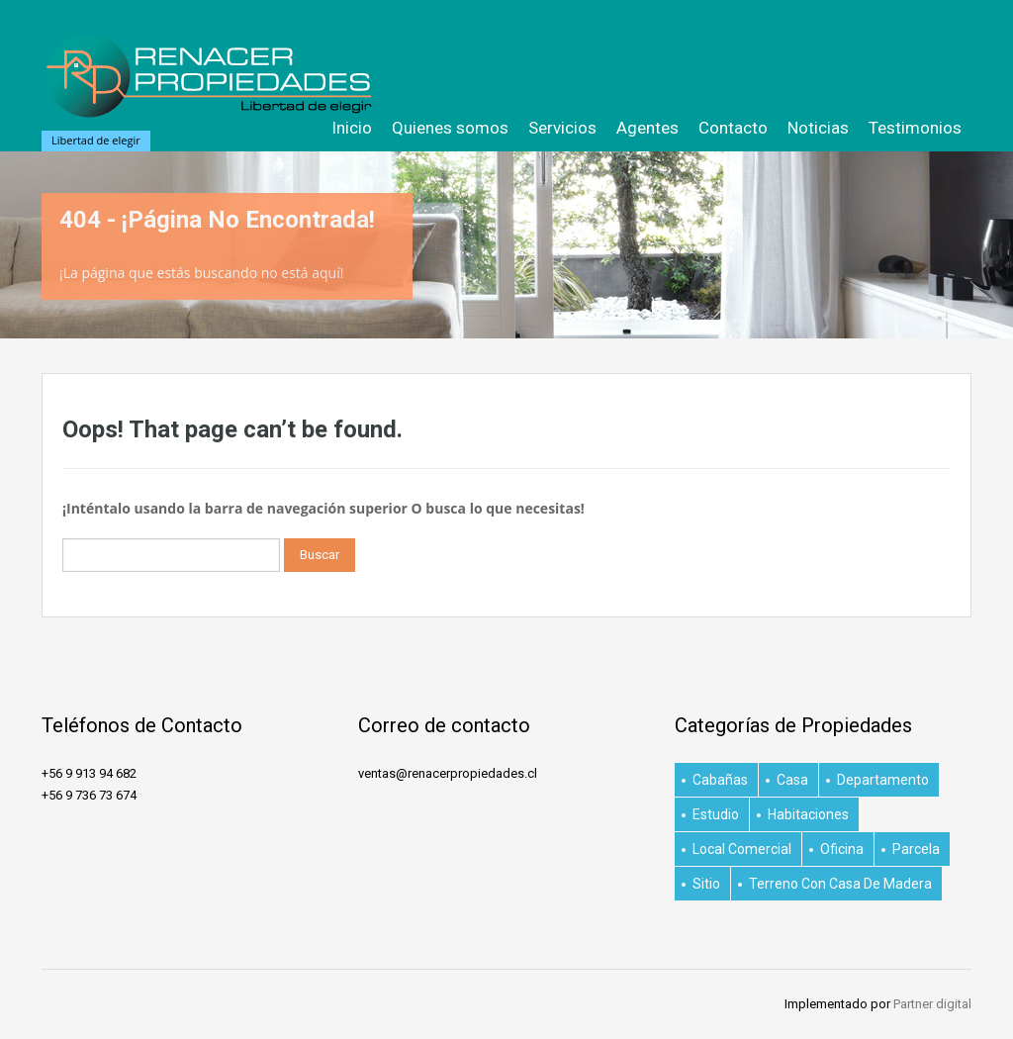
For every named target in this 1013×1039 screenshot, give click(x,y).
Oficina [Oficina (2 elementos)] (842, 849)
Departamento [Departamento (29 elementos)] (883, 780)
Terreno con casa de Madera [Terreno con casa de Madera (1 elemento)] (840, 884)
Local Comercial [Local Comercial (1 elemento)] (741, 849)
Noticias (818, 128)
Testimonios (915, 128)
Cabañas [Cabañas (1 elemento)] (720, 780)
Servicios (562, 128)
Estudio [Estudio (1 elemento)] (715, 814)
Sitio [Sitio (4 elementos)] (706, 884)
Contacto (733, 128)
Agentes (647, 128)
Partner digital (932, 1003)
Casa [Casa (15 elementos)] (792, 780)
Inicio (351, 128)
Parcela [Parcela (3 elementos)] (916, 849)
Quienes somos (450, 128)
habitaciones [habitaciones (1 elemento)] (808, 814)
